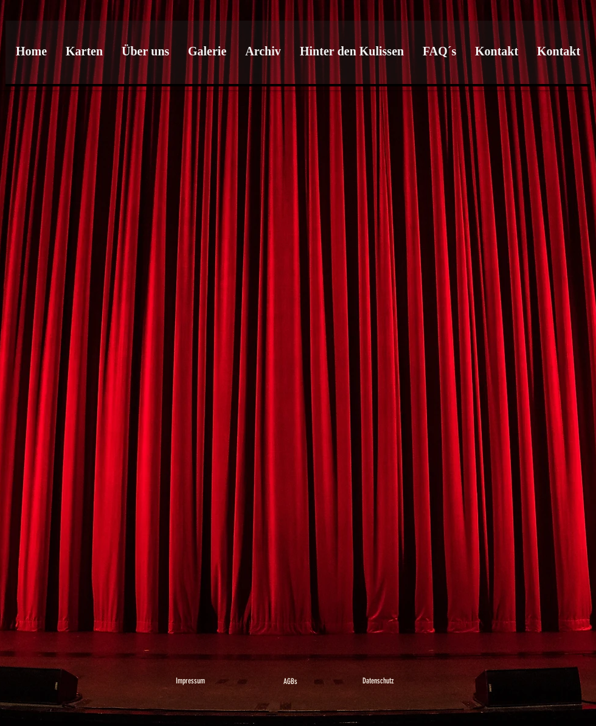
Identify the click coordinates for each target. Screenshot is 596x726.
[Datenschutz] (378, 681)
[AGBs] (290, 682)
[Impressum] (190, 681)
